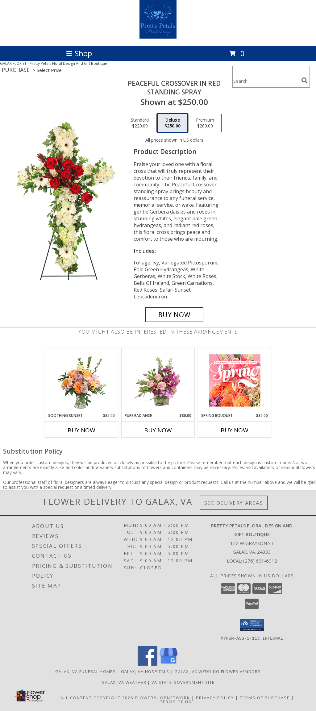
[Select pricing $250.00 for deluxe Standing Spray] (172, 123)
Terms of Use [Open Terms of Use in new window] (177, 701)
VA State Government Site (183, 682)
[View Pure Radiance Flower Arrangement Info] (158, 380)
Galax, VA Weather (124, 682)
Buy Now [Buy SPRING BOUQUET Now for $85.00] (234, 430)
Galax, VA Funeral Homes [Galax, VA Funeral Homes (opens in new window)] (85, 671)
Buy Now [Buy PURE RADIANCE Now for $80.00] (158, 430)
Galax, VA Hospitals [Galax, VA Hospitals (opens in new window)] (145, 671)
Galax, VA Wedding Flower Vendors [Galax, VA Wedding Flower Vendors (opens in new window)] (217, 671)
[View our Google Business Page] (168, 664)
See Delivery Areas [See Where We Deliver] (233, 502)
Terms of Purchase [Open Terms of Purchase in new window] (265, 697)
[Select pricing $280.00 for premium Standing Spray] (205, 123)
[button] (252, 625)
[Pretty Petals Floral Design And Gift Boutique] (158, 37)
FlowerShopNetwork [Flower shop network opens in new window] (162, 697)
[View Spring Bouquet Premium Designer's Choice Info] (234, 380)
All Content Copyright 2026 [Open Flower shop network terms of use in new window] (96, 697)
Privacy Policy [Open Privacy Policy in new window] (215, 697)
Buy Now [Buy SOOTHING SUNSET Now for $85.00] (81, 430)
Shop (79, 53)
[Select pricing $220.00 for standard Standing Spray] (139, 123)
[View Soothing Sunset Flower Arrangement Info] (81, 380)
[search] (305, 80)
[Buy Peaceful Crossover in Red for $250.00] (174, 314)
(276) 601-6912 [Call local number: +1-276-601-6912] (260, 561)
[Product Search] (266, 80)
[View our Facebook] (147, 664)
